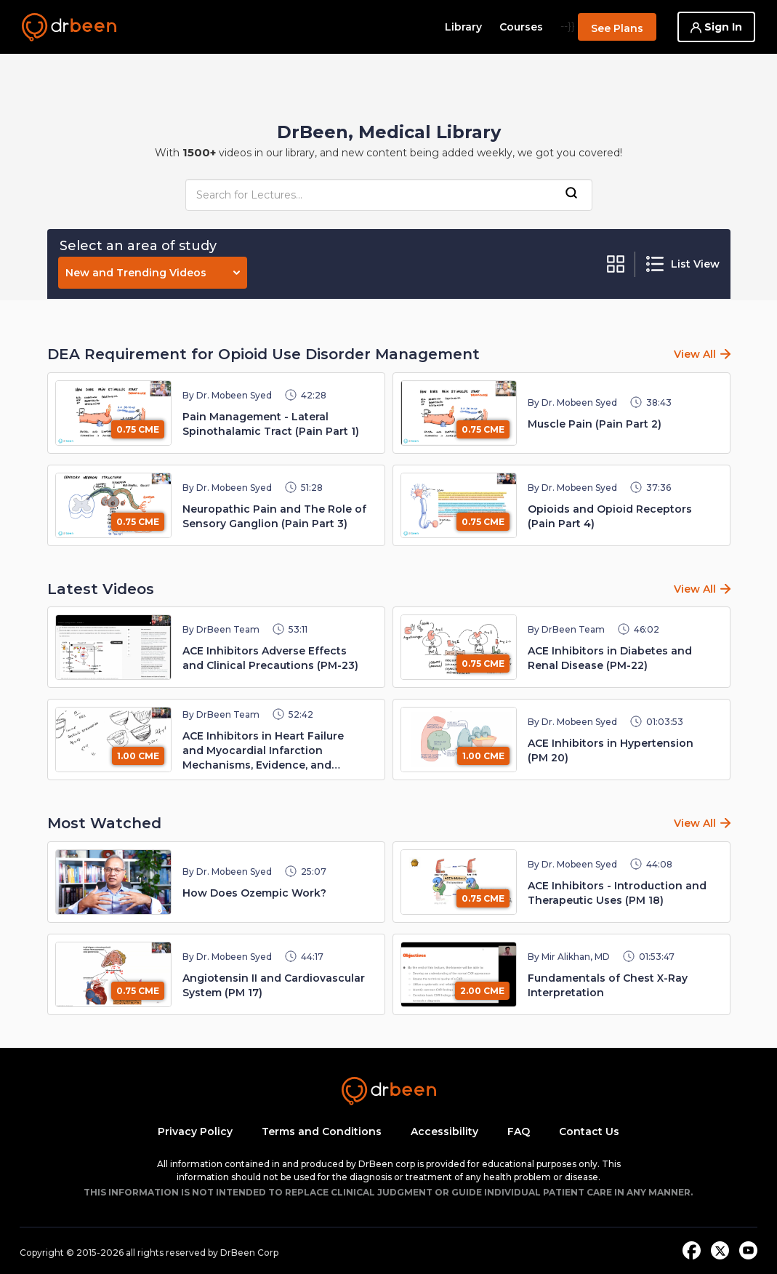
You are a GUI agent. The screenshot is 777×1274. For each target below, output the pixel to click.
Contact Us (589, 1131)
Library (463, 26)
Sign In (716, 26)
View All (695, 354)
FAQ (518, 1131)
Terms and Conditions (322, 1131)
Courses (521, 26)
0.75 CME (137, 429)
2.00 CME (482, 990)
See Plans (617, 28)
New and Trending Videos (152, 272)
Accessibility (444, 1131)
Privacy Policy (195, 1131)
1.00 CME (138, 755)
